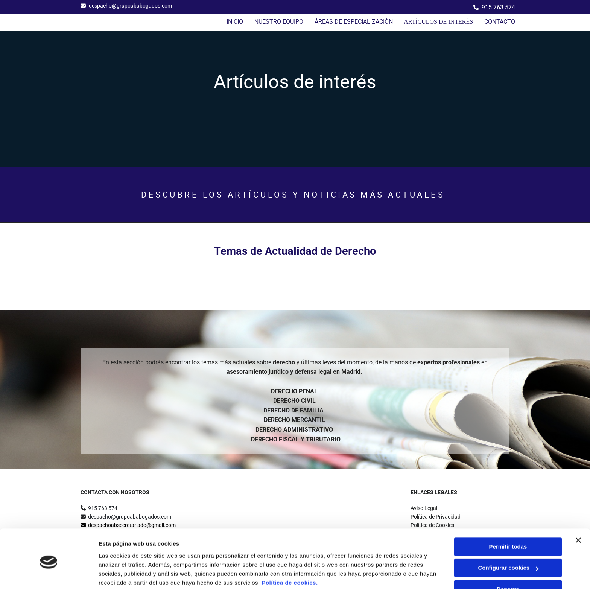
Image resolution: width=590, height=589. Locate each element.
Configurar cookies (508, 538)
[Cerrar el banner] (578, 510)
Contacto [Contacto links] (499, 21)
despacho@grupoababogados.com (130, 6)
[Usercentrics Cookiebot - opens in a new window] (49, 574)
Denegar (508, 560)
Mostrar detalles (121, 574)
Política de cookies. (290, 553)
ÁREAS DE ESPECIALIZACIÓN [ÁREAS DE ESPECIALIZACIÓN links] (357, 21)
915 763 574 (498, 7)
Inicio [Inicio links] (238, 21)
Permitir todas (508, 517)
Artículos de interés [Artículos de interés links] (440, 21)
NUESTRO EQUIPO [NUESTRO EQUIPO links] (282, 21)
